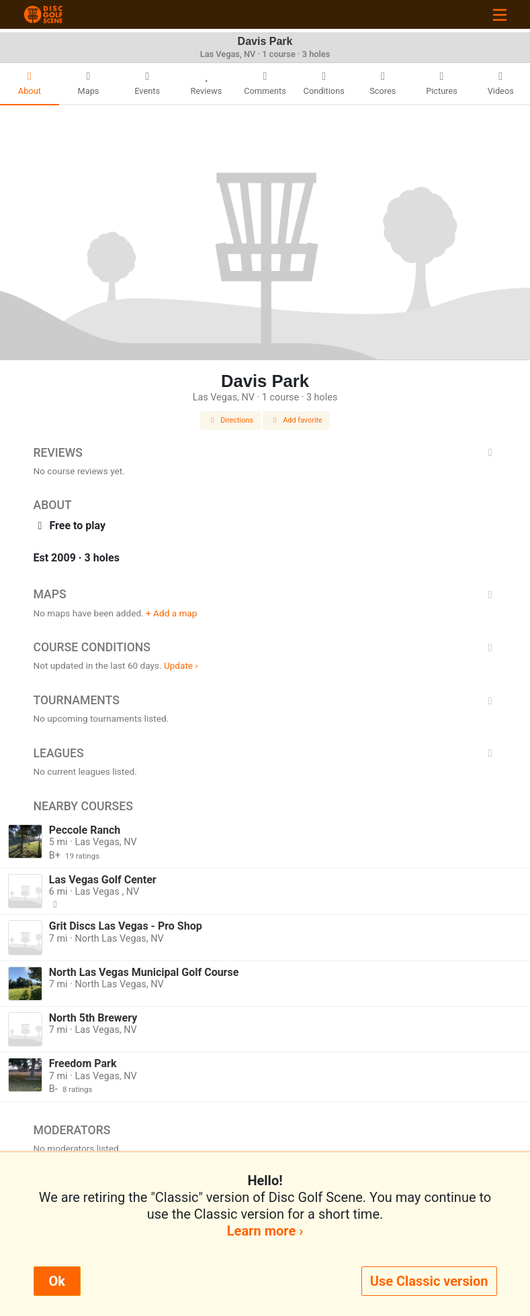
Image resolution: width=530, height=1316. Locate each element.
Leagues (265, 753)
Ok (57, 1281)
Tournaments (265, 700)
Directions (230, 420)
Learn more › (265, 1231)
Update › (181, 665)
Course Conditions (265, 647)
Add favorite (296, 420)
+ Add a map (171, 613)
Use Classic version (429, 1281)
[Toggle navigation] (499, 14)
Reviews (265, 452)
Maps (265, 594)
